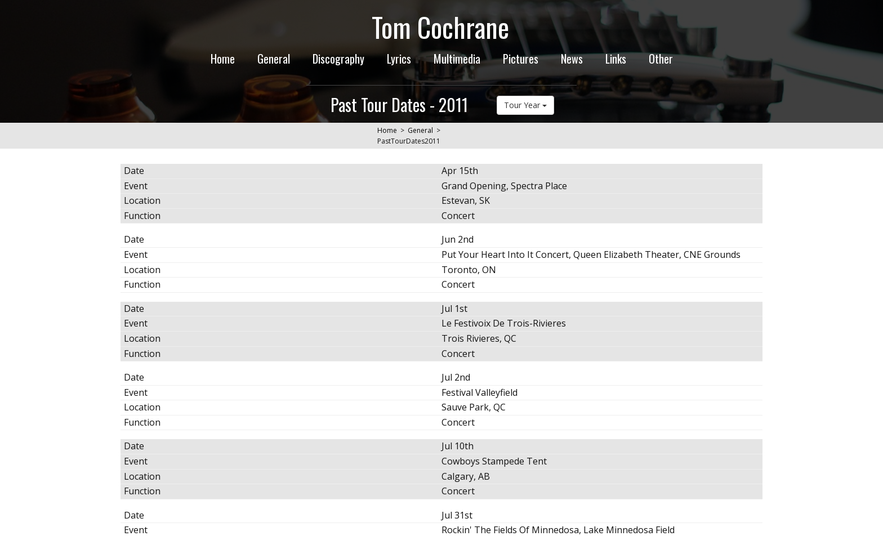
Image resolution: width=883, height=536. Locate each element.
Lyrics (399, 58)
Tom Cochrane (440, 27)
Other (661, 58)
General (273, 58)
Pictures (520, 58)
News (572, 58)
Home (223, 58)
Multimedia (457, 58)
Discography (338, 58)
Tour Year (525, 105)
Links (615, 58)
